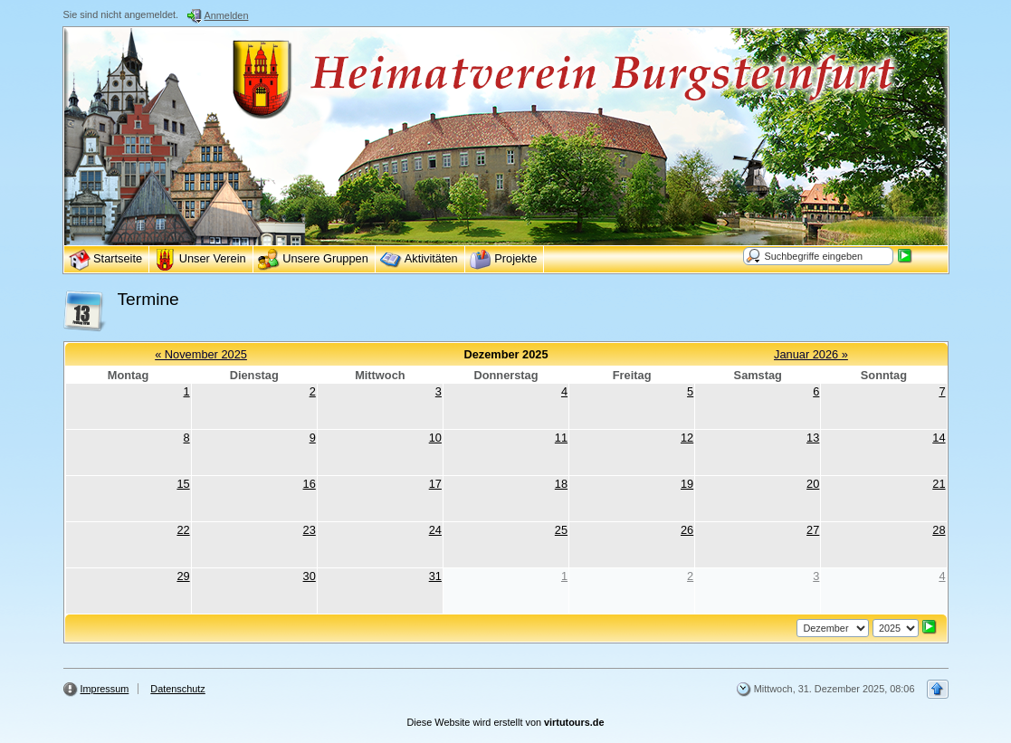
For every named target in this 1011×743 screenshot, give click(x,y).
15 (182, 484)
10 (435, 437)
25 (561, 530)
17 (435, 484)
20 (812, 484)
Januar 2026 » (811, 354)
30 (309, 576)
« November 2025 (201, 354)
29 (182, 576)
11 (561, 437)
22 (182, 530)
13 (812, 437)
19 (687, 484)
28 (938, 530)
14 (938, 437)
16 (309, 484)
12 (687, 437)
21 (938, 484)
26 (687, 530)
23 (309, 530)
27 (812, 530)
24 (435, 530)
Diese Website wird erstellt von (506, 722)
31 (435, 576)
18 (561, 484)
